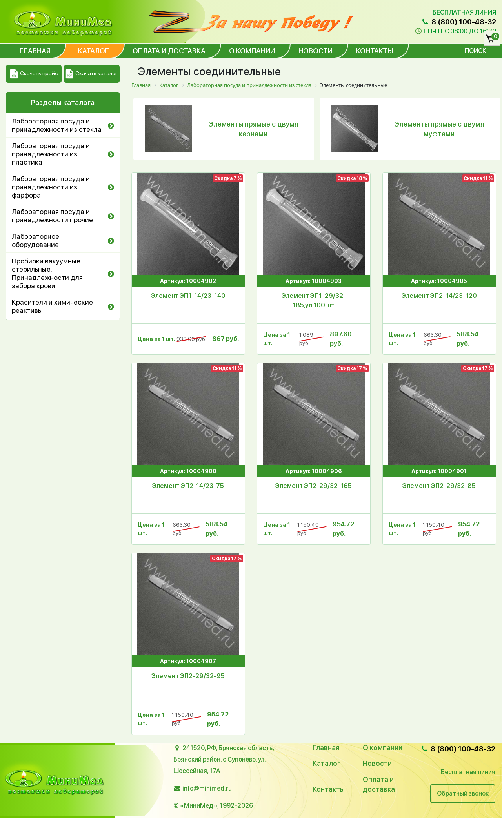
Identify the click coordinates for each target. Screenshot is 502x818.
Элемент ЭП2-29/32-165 (313, 486)
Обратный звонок (463, 793)
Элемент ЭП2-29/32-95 (188, 676)
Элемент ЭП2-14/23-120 (439, 295)
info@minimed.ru (207, 788)
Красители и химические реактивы (52, 306)
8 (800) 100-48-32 (458, 22)
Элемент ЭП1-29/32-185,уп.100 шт (314, 300)
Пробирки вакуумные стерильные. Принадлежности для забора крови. (47, 273)
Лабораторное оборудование (35, 240)
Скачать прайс (34, 74)
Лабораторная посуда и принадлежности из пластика (51, 153)
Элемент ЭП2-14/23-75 (188, 486)
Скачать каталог (91, 74)
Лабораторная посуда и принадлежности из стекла (57, 125)
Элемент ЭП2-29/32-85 (439, 486)
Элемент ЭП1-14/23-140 (188, 295)
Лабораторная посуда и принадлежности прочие (52, 215)
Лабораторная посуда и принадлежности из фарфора (51, 186)
